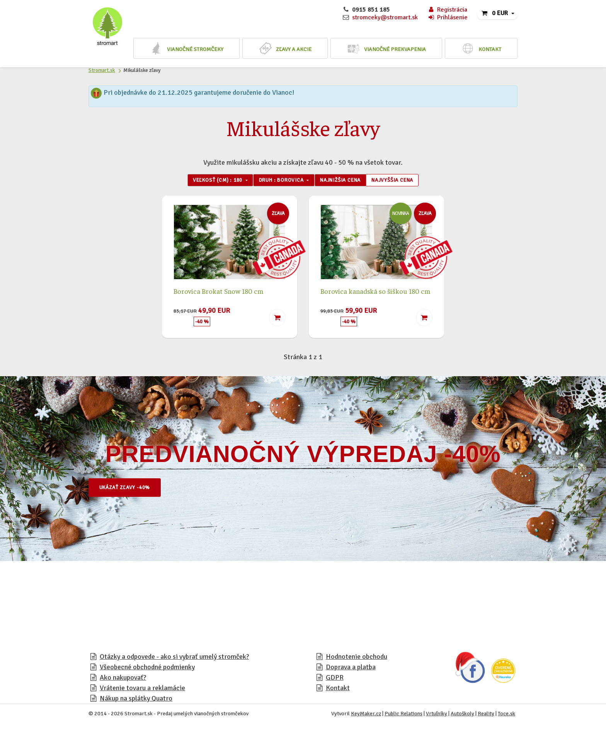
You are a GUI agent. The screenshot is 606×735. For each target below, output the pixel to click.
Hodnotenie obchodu (356, 658)
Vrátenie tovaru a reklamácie (142, 689)
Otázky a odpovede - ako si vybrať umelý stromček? (174, 658)
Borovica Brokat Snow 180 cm (218, 292)
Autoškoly (462, 715)
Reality (486, 715)
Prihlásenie (447, 17)
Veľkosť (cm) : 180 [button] (207, 180)
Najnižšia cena (345, 180)
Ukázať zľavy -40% (129, 489)
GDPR (335, 679)
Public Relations (403, 715)
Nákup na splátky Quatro (136, 700)
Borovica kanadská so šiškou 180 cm (375, 292)
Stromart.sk (102, 70)
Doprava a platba (351, 668)
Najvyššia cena (403, 180)
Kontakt (338, 689)
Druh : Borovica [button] (279, 180)
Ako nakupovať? (123, 679)
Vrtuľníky (436, 715)
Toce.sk (506, 715)
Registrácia (447, 10)
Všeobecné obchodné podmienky (147, 668)
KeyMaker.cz (366, 715)
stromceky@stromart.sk (385, 17)
